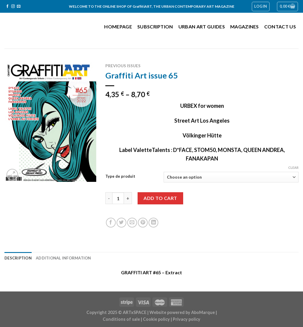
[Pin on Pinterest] (143, 222)
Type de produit (120, 176)
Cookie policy (156, 319)
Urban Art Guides (201, 26)
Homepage (118, 26)
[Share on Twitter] (121, 222)
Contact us (280, 26)
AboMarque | (204, 312)
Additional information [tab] (63, 258)
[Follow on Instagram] (13, 6)
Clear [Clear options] (293, 167)
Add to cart (160, 198)
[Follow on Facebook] (7, 6)
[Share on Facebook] (111, 222)
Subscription (155, 26)
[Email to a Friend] (132, 222)
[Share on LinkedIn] (153, 222)
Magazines (244, 26)
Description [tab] (18, 258)
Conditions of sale (121, 319)
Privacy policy (186, 319)
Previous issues (123, 65)
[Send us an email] (18, 6)
